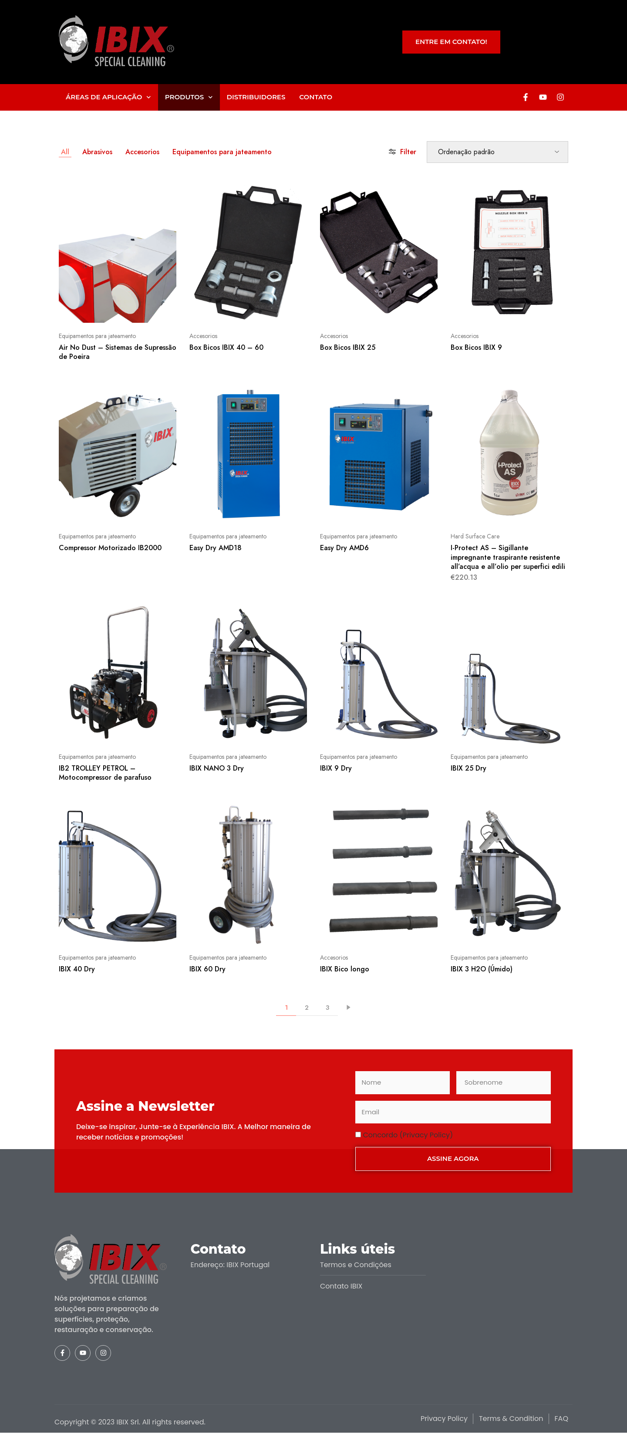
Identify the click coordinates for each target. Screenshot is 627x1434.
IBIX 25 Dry (468, 768)
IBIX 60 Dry (207, 969)
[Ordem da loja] (497, 152)
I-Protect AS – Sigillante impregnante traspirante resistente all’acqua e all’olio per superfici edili (508, 557)
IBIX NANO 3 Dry (216, 768)
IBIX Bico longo (344, 969)
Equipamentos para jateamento (222, 152)
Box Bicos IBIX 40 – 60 (226, 347)
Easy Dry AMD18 (215, 548)
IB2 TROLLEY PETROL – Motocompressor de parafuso (105, 772)
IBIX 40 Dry (77, 969)
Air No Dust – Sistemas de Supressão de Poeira (117, 352)
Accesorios (142, 152)
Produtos (189, 97)
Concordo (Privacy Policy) (408, 1135)
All (65, 152)
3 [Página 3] (327, 1007)
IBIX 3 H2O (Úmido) (481, 969)
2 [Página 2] (307, 1007)
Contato (315, 97)
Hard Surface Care (475, 536)
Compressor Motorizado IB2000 (110, 548)
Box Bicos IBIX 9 (476, 347)
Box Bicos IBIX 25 (347, 347)
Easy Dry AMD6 (344, 548)
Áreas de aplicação (108, 97)
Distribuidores (256, 97)
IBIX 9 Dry (336, 768)
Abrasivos (97, 152)
